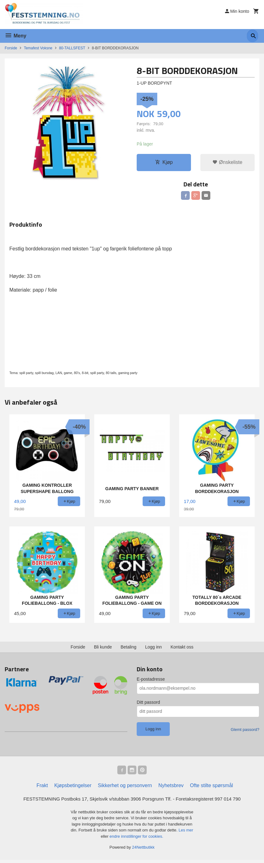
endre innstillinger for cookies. (136, 839)
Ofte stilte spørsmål (211, 788)
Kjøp (164, 162)
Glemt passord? (245, 731)
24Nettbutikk (143, 850)
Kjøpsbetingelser (72, 788)
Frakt (42, 788)
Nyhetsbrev (170, 788)
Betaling (128, 648)
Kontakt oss (182, 648)
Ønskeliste (227, 162)
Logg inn (153, 648)
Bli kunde (103, 648)
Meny (15, 35)
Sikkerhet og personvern (125, 788)
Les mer (185, 833)
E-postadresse (151, 680)
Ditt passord (148, 703)
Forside (11, 48)
